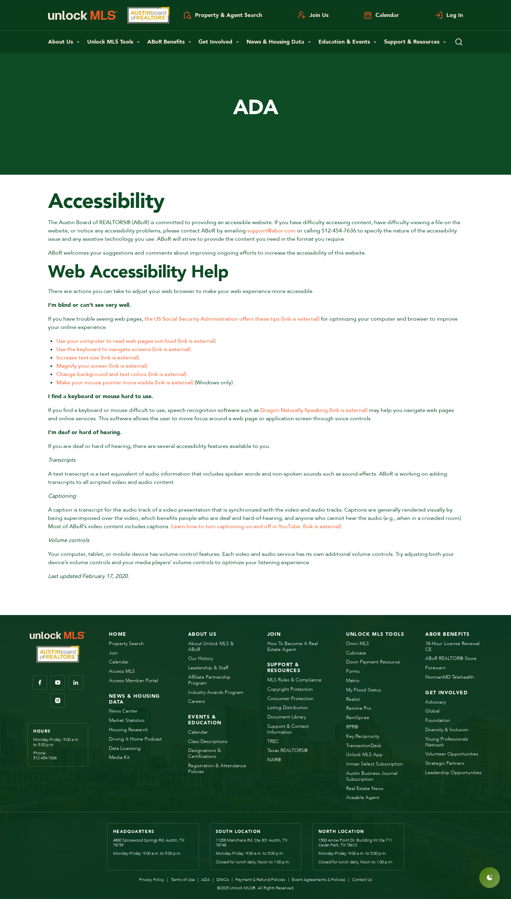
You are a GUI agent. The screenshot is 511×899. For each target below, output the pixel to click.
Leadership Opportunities (453, 773)
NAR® (274, 760)
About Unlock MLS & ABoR (211, 647)
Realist (353, 700)
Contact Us (360, 879)
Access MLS (122, 672)
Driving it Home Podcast (135, 739)
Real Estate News (364, 789)
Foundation (437, 721)
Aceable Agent (362, 798)
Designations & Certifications (204, 754)
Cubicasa (356, 653)
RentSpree (357, 718)
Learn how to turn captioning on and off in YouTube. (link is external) (256, 526)
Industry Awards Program (215, 693)
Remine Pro (358, 709)
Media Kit (119, 758)
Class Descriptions (207, 742)
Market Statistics (127, 721)
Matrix (353, 681)
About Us (64, 42)
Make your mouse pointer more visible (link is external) (124, 382)
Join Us (313, 15)
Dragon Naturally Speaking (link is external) (314, 410)
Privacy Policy (151, 879)
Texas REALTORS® (287, 751)
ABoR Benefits (169, 42)
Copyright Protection (290, 689)
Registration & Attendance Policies (217, 769)
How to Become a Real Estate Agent (292, 647)
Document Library (286, 717)
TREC (273, 742)
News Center (123, 711)
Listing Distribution (287, 708)
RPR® (352, 727)
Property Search (126, 644)
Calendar (381, 15)
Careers (196, 702)
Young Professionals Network (446, 742)
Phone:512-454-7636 (45, 756)
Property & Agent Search (222, 15)
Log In (449, 15)
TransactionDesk (363, 746)
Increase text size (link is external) (97, 357)
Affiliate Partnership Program (209, 680)
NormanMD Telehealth (449, 677)
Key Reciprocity (362, 737)
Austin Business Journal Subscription (371, 776)
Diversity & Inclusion (446, 730)
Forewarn (435, 668)
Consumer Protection (290, 699)
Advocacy (435, 702)
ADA (203, 879)
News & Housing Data (279, 42)
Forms (353, 672)
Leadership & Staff (208, 668)
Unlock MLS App (364, 755)
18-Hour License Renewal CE (452, 647)
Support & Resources (415, 42)
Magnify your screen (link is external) (101, 366)
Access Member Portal (133, 681)
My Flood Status (363, 690)
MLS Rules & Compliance (294, 680)
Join (113, 653)
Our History (200, 659)
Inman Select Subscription (374, 764)
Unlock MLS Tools (113, 42)
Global (432, 711)
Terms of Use (181, 879)
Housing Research (128, 730)
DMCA (221, 879)
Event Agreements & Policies (316, 879)
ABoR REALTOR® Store (450, 659)
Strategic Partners (444, 764)
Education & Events (347, 42)
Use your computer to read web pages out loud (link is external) (136, 341)
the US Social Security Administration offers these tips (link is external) (232, 319)
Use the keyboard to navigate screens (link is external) (123, 349)
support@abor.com (271, 231)
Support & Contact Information (288, 729)
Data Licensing (125, 749)
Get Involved (218, 42)
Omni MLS (357, 644)
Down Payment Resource (373, 662)
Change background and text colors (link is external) (121, 374)
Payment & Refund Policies (258, 879)
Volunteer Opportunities (451, 754)
